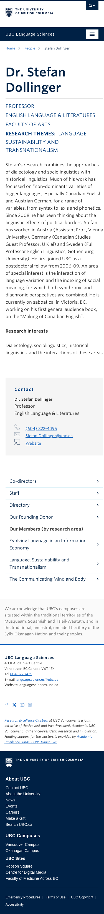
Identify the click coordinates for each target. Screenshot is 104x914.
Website (33, 443)
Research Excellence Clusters (26, 720)
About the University (23, 794)
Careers (12, 812)
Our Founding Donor (31, 517)
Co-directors (23, 481)
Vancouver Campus (22, 844)
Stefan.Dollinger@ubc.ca (49, 436)
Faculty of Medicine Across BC (32, 878)
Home (10, 48)
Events (11, 806)
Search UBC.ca (19, 824)
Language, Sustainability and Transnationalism (39, 563)
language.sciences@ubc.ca (37, 679)
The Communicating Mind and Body (47, 579)
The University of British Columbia (38, 11)
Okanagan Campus (22, 850)
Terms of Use (55, 897)
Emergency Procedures (23, 897)
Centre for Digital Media (26, 872)
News (10, 800)
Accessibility (15, 904)
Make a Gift (16, 818)
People (29, 48)
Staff (14, 493)
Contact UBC (17, 788)
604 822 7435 (21, 674)
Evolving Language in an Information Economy (48, 544)
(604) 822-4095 (41, 428)
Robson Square (19, 866)
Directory (19, 505)
